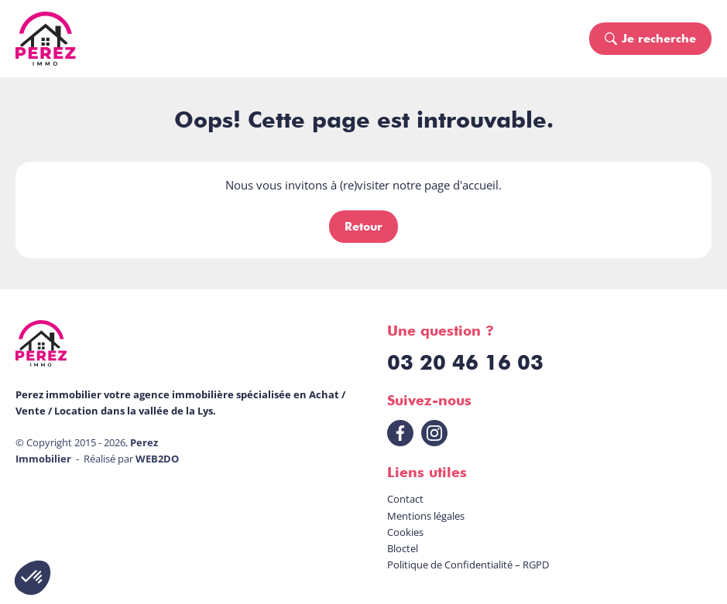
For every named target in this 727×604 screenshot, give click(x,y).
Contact (405, 499)
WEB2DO (157, 459)
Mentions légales (426, 516)
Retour (363, 226)
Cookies (405, 532)
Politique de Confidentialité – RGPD (468, 565)
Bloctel (402, 548)
